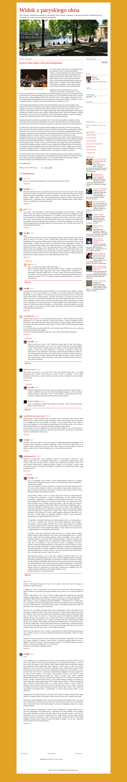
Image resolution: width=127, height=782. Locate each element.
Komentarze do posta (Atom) (55, 759)
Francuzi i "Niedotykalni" (100, 189)
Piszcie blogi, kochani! (99, 201)
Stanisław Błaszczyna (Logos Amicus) (34, 416)
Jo (24, 178)
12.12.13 (27, 178)
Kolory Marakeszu (91, 141)
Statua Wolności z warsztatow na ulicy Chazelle (98, 240)
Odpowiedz (26, 183)
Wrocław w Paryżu (98, 214)
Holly (25, 189)
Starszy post (78, 753)
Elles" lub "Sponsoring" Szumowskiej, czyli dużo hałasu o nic (100, 268)
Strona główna (51, 753)
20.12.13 (31, 654)
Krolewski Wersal (91, 146)
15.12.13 (42, 401)
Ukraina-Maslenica (91, 135)
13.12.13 (29, 209)
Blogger (76, 770)
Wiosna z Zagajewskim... (100, 281)
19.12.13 (29, 581)
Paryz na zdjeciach (91, 149)
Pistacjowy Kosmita (29, 369)
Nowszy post (24, 753)
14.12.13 (35, 341)
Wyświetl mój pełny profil (99, 81)
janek (25, 209)
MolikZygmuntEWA (29, 456)
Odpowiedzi (29, 261)
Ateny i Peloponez (91, 138)
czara (25, 581)
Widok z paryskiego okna (49, 10)
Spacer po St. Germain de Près (94, 143)
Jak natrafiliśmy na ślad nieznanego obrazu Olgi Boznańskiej (99, 161)
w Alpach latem (90, 152)
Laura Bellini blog (28, 316)
